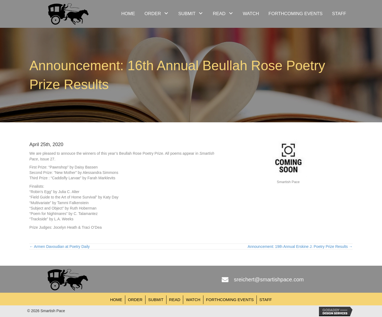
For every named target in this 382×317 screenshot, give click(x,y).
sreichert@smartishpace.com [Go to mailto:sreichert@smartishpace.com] (269, 279)
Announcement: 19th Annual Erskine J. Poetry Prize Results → (300, 246)
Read (174, 299)
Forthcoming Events (230, 299)
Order (135, 299)
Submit (156, 299)
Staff (265, 299)
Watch (193, 299)
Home (116, 299)
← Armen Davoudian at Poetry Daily (59, 246)
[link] (128, 13)
